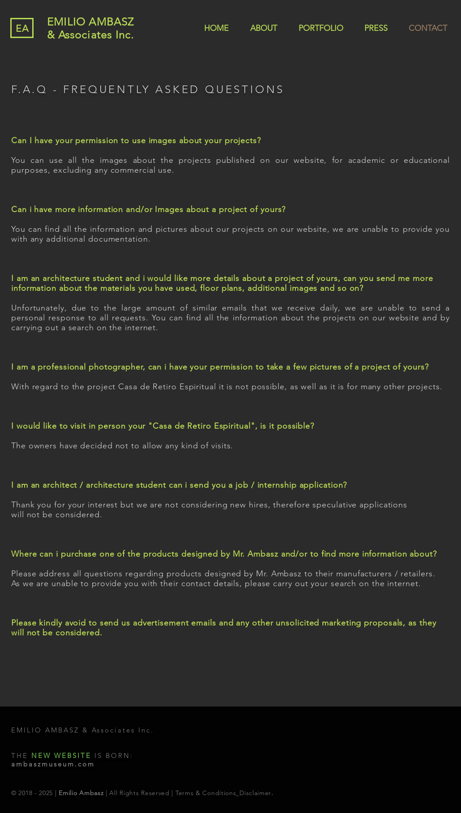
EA (22, 28)
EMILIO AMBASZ (90, 21)
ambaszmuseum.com (53, 764)
